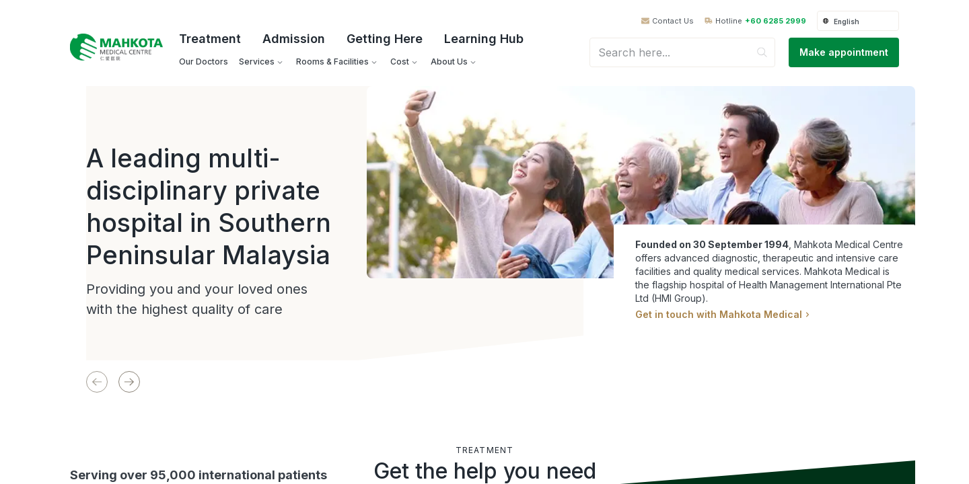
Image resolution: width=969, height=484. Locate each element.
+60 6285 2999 (775, 21)
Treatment (210, 39)
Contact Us (673, 21)
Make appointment (843, 52)
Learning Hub (484, 39)
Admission (293, 39)
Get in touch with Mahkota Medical (722, 314)
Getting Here (385, 39)
